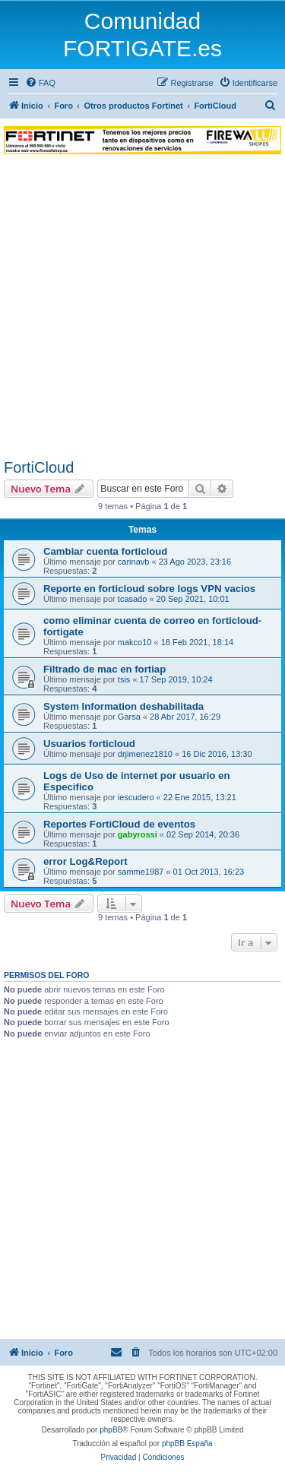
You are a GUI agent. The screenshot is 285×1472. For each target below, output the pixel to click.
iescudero (136, 797)
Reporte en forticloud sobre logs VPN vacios (149, 588)
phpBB (111, 1430)
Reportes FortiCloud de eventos (119, 824)
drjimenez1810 (145, 753)
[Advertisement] (142, 308)
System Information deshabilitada (123, 706)
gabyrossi (137, 834)
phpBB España (187, 1443)
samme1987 (141, 871)
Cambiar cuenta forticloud (105, 551)
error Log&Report (85, 861)
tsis (124, 679)
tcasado (132, 598)
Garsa (129, 716)
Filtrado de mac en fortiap (104, 669)
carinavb (134, 561)
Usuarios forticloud (89, 743)
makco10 (135, 642)
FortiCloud (39, 467)
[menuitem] (40, 83)
